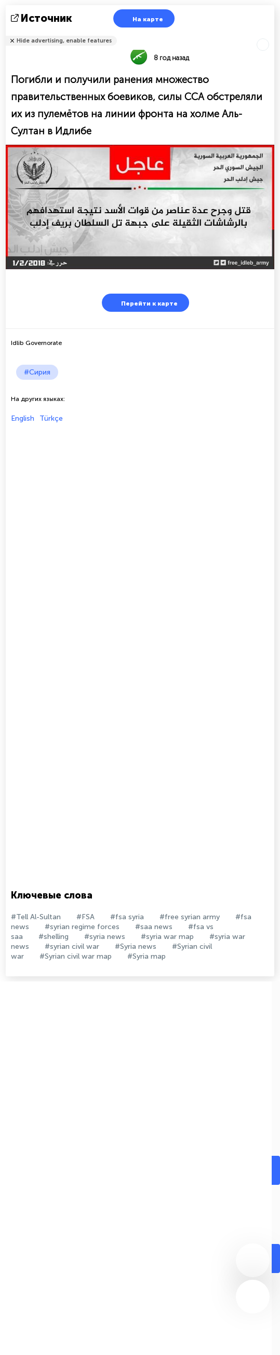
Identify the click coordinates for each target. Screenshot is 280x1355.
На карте (141, 18)
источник (42, 18)
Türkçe (51, 418)
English (22, 418)
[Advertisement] (137, 495)
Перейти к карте (143, 303)
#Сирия (37, 372)
